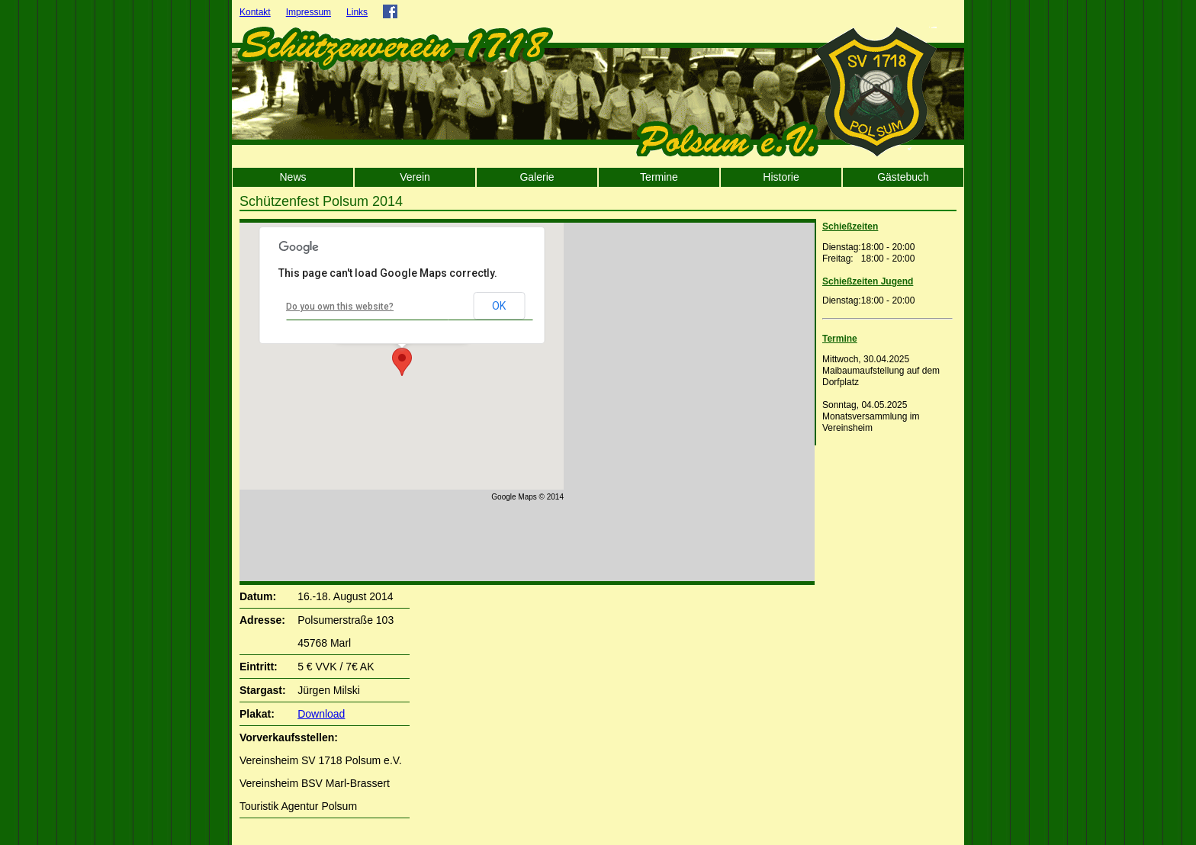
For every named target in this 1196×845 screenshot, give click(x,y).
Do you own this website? (340, 306)
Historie (781, 177)
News (292, 177)
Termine (659, 177)
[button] (402, 362)
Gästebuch (903, 177)
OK (499, 306)
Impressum (308, 12)
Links (357, 12)
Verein (415, 177)
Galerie (536, 177)
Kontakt (255, 12)
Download (321, 714)
